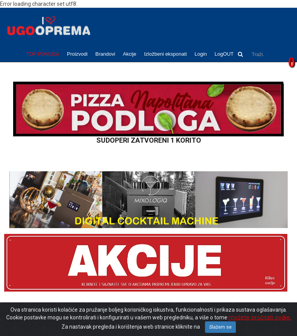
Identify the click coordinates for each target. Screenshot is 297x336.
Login (201, 54)
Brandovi (105, 54)
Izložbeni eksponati (165, 54)
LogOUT (224, 54)
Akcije (130, 54)
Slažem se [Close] (220, 327)
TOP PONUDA (42, 54)
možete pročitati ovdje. (260, 317)
